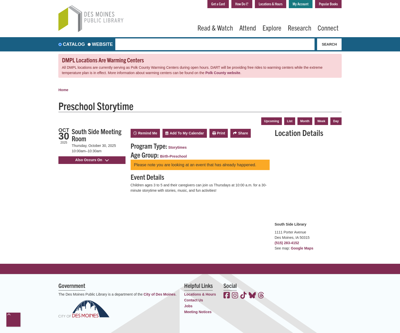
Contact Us (193, 300)
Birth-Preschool (173, 156)
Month (304, 121)
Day (336, 121)
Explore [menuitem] (271, 27)
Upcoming (271, 121)
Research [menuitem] (299, 27)
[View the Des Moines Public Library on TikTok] (243, 296)
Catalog (74, 44)
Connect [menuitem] (328, 27)
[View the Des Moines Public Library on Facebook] (226, 296)
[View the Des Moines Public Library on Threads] (261, 296)
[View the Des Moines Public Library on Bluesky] (252, 296)
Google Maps (302, 248)
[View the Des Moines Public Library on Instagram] (235, 296)
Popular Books (325, 5)
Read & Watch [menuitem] (215, 27)
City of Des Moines (160, 294)
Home (63, 90)
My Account (292, 5)
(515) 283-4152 (287, 243)
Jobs (188, 306)
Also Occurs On (92, 160)
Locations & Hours (256, 5)
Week (321, 121)
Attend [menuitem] (247, 27)
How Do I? (221, 5)
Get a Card (193, 5)
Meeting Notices (197, 312)
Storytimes (177, 147)
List (289, 121)
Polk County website (222, 73)
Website (102, 44)
